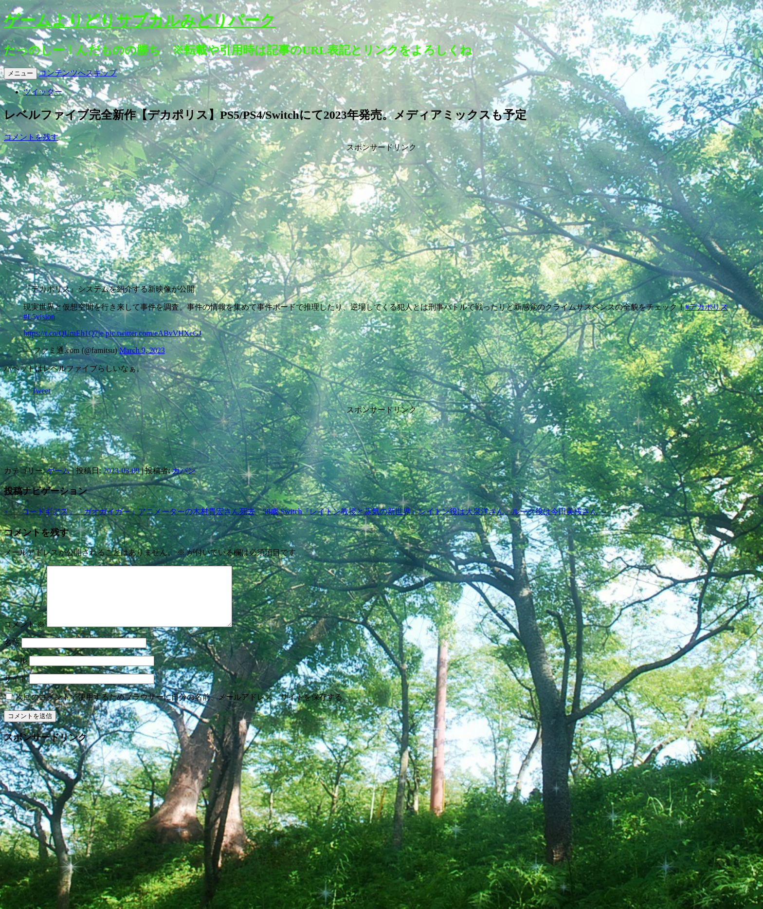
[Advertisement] (381, 214)
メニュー (20, 73)
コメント (24, 636)
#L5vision (39, 317)
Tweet (41, 391)
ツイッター (42, 92)
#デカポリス (706, 307)
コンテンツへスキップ (78, 73)
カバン (184, 470)
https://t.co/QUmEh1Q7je (63, 333)
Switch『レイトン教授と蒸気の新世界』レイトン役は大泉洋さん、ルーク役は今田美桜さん (443, 511)
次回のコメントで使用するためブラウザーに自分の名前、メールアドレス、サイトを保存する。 (183, 709)
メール (15, 672)
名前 (11, 654)
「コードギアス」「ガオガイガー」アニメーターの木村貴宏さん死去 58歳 (141, 511)
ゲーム (58, 470)
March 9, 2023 (142, 350)
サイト (15, 690)
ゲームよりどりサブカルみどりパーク (140, 20)
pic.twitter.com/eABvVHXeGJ (153, 333)
